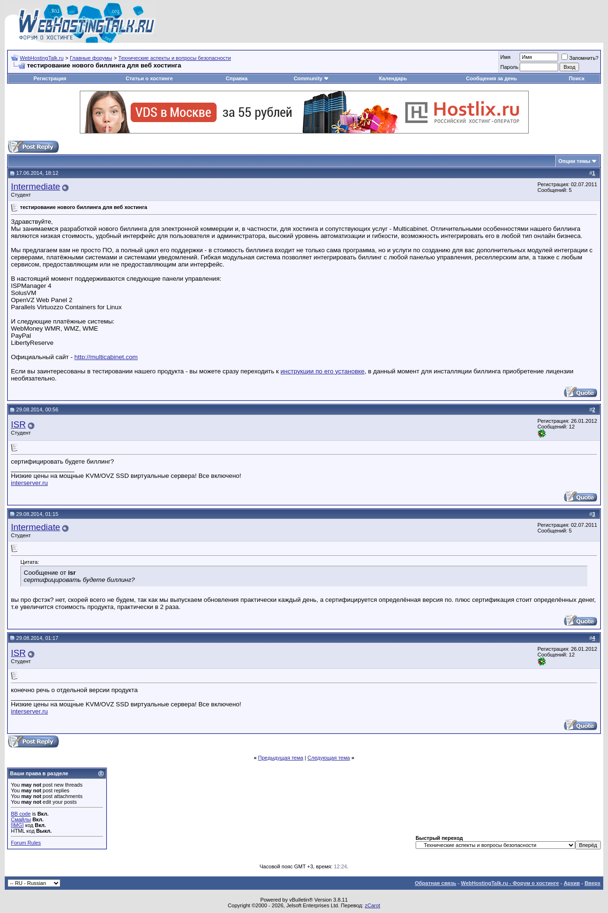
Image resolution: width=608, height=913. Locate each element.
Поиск (576, 78)
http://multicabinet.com (106, 357)
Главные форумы (91, 58)
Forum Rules (26, 843)
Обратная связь (435, 883)
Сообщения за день (491, 78)
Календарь (393, 78)
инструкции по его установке (323, 371)
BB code (21, 814)
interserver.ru (29, 482)
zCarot (372, 905)
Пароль (509, 67)
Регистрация (50, 78)
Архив (572, 883)
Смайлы (21, 819)
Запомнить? (579, 58)
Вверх (592, 883)
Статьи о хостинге (149, 78)
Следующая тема (328, 758)
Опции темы (574, 161)
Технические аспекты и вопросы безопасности (174, 58)
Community (311, 78)
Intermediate (35, 186)
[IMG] (17, 825)
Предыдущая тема (280, 758)
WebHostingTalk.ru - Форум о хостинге (510, 883)
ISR (18, 424)
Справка (236, 78)
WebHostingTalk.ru (42, 58)
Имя (505, 57)
